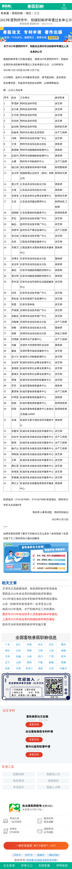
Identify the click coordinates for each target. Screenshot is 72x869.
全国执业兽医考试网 (45, 860)
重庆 (63, 644)
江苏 (51, 668)
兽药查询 (18, 780)
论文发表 (9, 865)
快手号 (28, 855)
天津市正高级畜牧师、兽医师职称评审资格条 (29, 588)
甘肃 (18, 668)
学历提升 (18, 787)
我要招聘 (18, 774)
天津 (7, 656)
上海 (51, 650)
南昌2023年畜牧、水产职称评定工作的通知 (28, 609)
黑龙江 (29, 668)
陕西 (29, 662)
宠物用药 (53, 780)
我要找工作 (53, 774)
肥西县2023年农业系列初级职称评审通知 (27, 593)
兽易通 (5, 13)
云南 (29, 656)
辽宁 (7, 662)
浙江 (18, 644)
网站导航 (53, 855)
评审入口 (27, 865)
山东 (18, 650)
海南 (40, 668)
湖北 (28, 13)
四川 (40, 656)
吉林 (7, 668)
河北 (40, 644)
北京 (51, 644)
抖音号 (17, 855)
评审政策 (62, 865)
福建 (63, 650)
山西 (18, 662)
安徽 (18, 656)
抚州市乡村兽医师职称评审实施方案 (24, 624)
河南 (29, 644)
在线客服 (44, 865)
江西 (40, 650)
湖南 (29, 650)
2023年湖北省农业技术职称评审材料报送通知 (29, 598)
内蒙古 (63, 668)
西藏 (63, 662)
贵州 (63, 656)
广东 (7, 644)
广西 (51, 656)
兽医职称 (35, 6)
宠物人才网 (53, 787)
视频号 (40, 855)
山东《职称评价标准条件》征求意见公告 (27, 603)
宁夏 (40, 662)
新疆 (51, 662)
